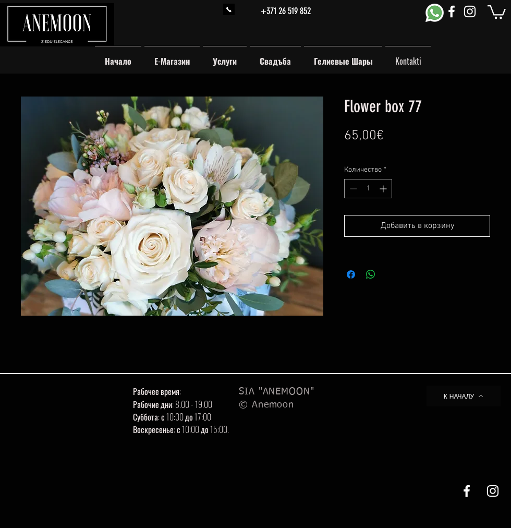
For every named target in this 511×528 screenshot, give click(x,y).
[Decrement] (352, 188)
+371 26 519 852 (286, 11)
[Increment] (384, 188)
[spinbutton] (368, 188)
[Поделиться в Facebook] (351, 274)
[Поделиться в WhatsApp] (370, 274)
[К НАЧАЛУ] (464, 396)
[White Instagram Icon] (470, 11)
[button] (497, 11)
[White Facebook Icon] (451, 11)
